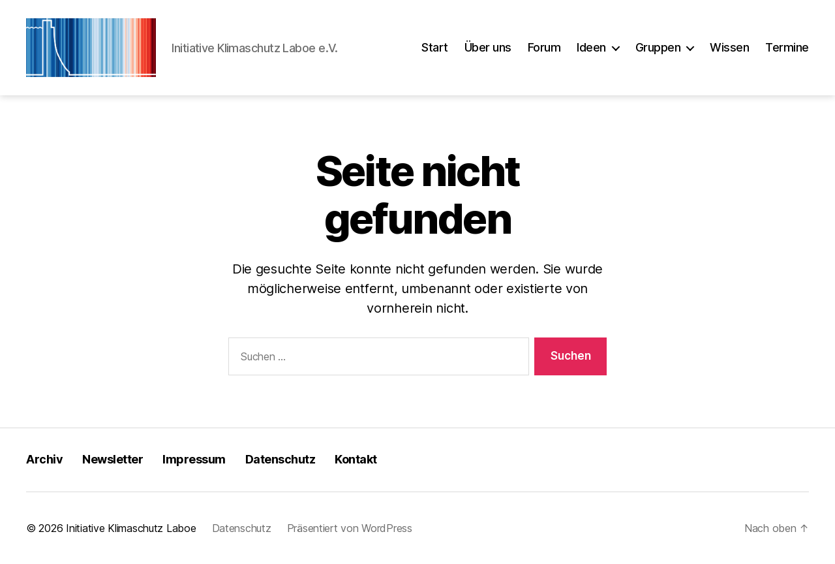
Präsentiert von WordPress (349, 528)
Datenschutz (280, 459)
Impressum (194, 459)
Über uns (487, 47)
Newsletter (112, 459)
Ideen (591, 47)
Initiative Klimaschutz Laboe (131, 528)
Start (434, 47)
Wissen (729, 47)
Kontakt (356, 459)
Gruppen (658, 47)
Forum (544, 47)
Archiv (44, 459)
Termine (787, 47)
